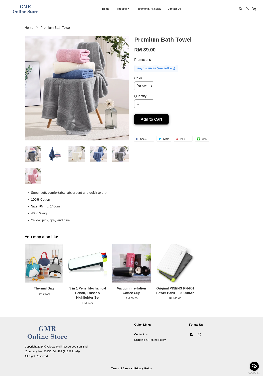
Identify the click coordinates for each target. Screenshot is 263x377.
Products (123, 9)
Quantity (140, 97)
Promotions (142, 60)
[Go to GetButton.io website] (254, 373)
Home (105, 9)
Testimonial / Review (148, 9)
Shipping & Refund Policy (150, 340)
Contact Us (174, 9)
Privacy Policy (143, 369)
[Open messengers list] (254, 366)
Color (138, 79)
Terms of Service (121, 369)
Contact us (141, 335)
